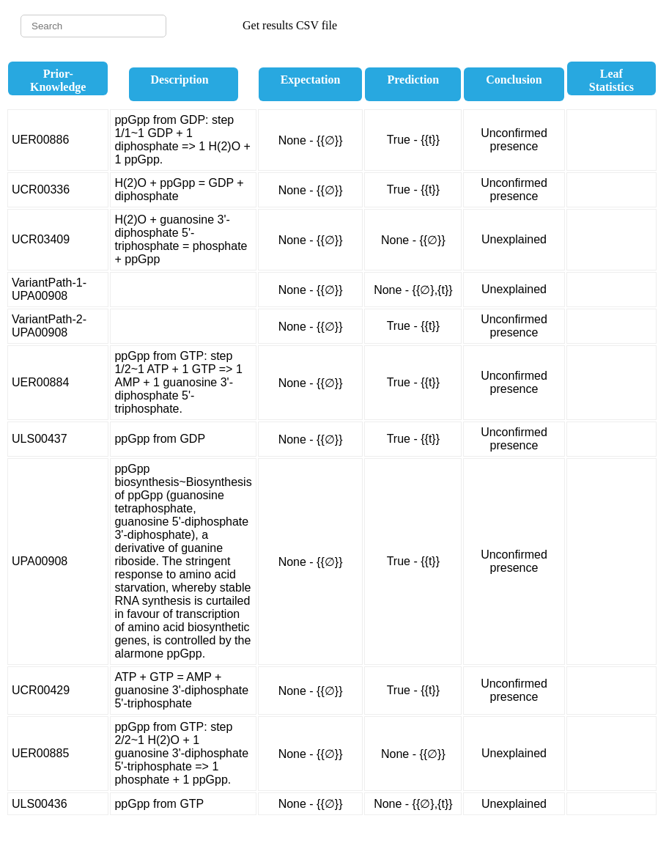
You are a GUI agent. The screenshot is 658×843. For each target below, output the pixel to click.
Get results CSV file (290, 25)
